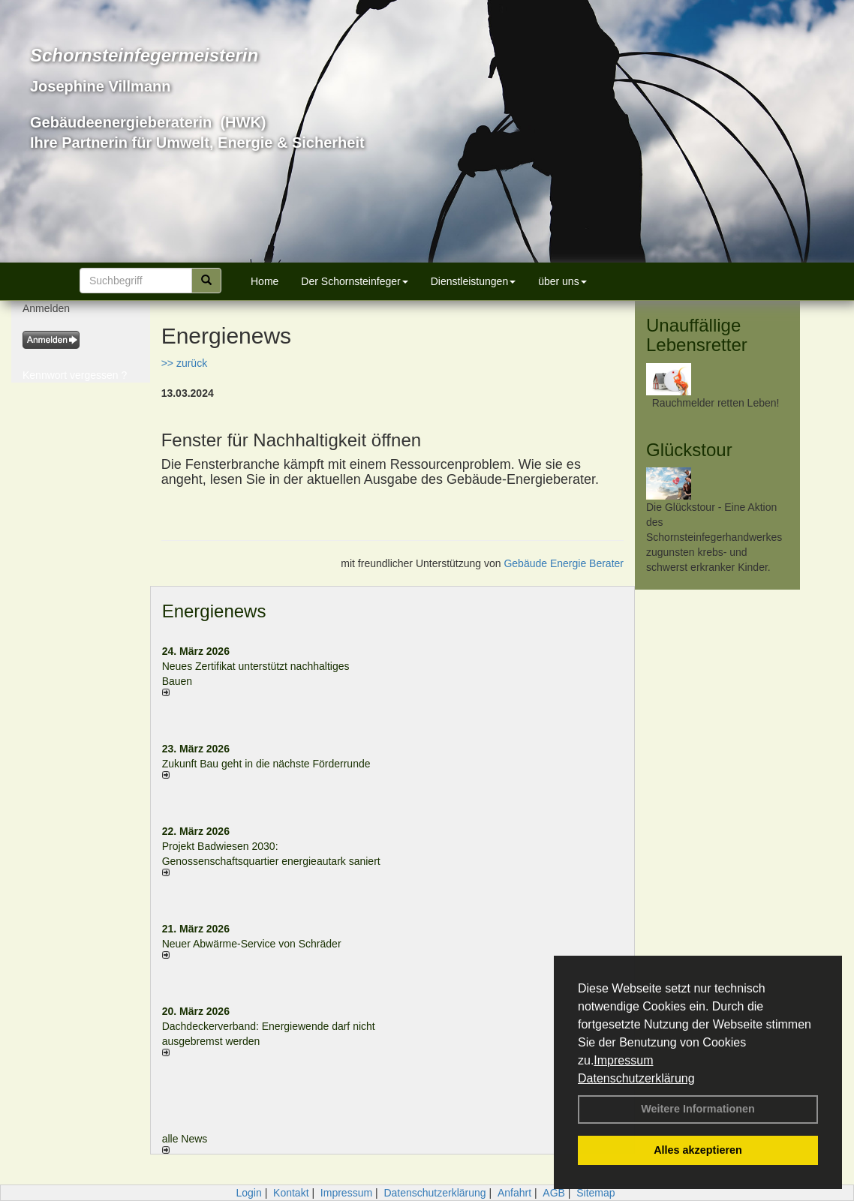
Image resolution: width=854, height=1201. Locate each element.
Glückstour (689, 450)
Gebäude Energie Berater (564, 563)
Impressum (623, 1060)
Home (264, 281)
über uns (562, 281)
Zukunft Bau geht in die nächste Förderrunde (266, 764)
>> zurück (184, 363)
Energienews (214, 611)
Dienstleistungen (473, 281)
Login (248, 1193)
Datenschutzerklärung (636, 1078)
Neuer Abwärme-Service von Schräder (251, 944)
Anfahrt (514, 1193)
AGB (554, 1193)
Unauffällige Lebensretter (696, 335)
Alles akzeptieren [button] (698, 1150)
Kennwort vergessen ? (75, 375)
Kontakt (290, 1193)
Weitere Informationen (698, 1109)
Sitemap (595, 1193)
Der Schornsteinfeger (354, 281)
